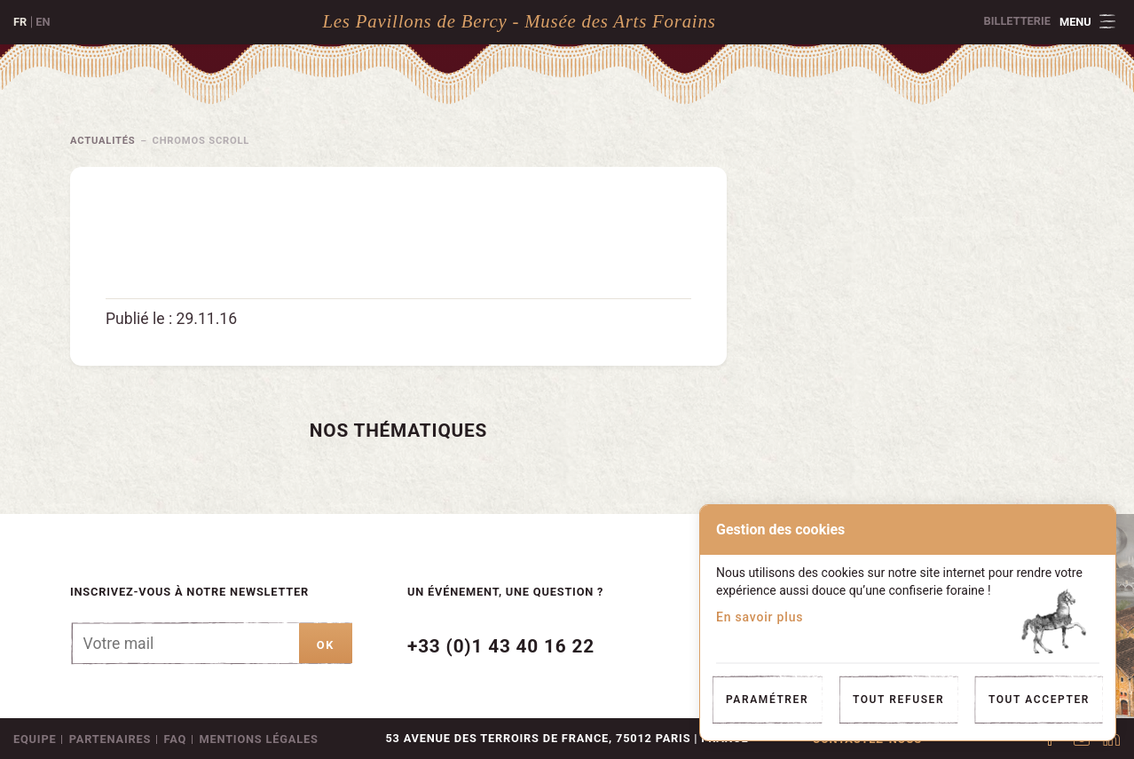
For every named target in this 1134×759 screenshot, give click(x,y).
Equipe (34, 739)
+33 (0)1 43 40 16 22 (501, 646)
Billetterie (1017, 21)
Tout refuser (898, 699)
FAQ (175, 739)
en (42, 21)
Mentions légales (258, 739)
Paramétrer (767, 699)
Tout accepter (1039, 699)
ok (326, 645)
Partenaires (110, 739)
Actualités (103, 140)
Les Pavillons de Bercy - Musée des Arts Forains (518, 21)
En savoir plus (759, 617)
